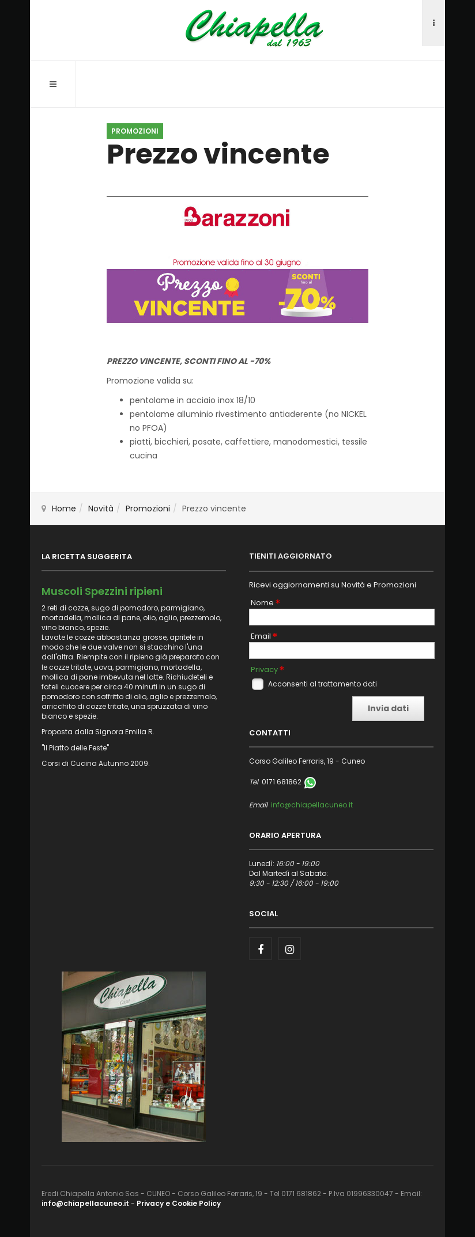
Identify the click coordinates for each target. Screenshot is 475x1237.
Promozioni (148, 508)
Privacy (264, 670)
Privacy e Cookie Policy (179, 1203)
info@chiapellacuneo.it (312, 805)
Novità (101, 508)
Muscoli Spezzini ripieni (102, 591)
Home (64, 508)
